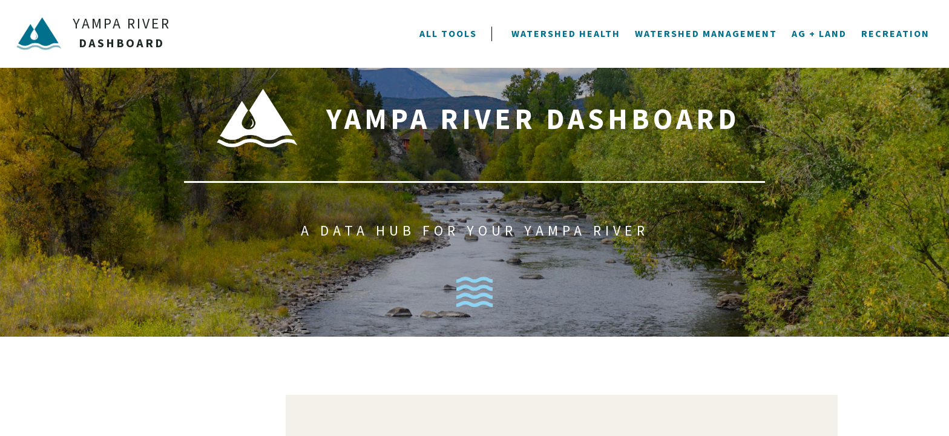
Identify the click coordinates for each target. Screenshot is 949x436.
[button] (448, 34)
